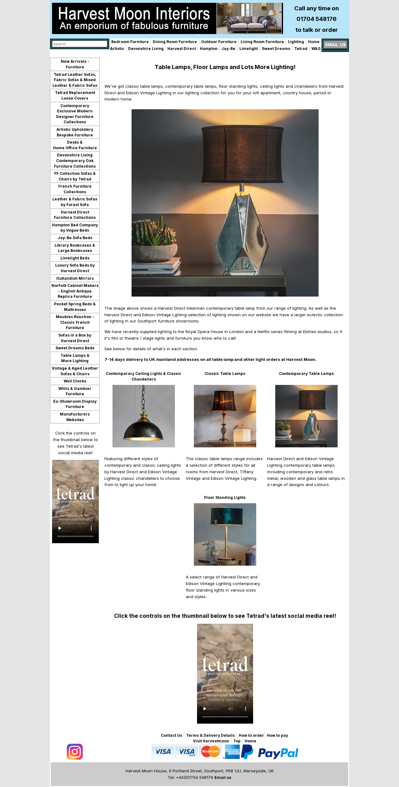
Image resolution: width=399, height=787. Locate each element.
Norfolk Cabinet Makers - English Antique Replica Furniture (75, 291)
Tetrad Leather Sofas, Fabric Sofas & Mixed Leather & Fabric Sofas (74, 80)
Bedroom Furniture (130, 41)
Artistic (117, 48)
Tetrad (300, 48)
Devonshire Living (146, 48)
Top (237, 741)
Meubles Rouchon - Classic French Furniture (75, 322)
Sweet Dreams (276, 48)
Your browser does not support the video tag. (75, 501)
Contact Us (171, 735)
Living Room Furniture (262, 41)
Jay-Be (227, 48)
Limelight (248, 48)
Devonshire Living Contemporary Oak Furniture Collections (75, 160)
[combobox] (79, 44)
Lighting (296, 41)
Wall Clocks (75, 381)
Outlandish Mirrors (75, 278)
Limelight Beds (74, 258)
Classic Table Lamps (224, 373)
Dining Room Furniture (175, 41)
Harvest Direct (181, 48)
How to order (251, 735)
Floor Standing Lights (225, 497)
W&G (316, 48)
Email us (222, 777)
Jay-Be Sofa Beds (75, 237)
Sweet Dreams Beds (74, 348)
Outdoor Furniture (219, 41)
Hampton (209, 48)
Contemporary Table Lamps (306, 373)
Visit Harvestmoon (211, 741)
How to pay (277, 735)
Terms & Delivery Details (210, 735)
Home (314, 41)
